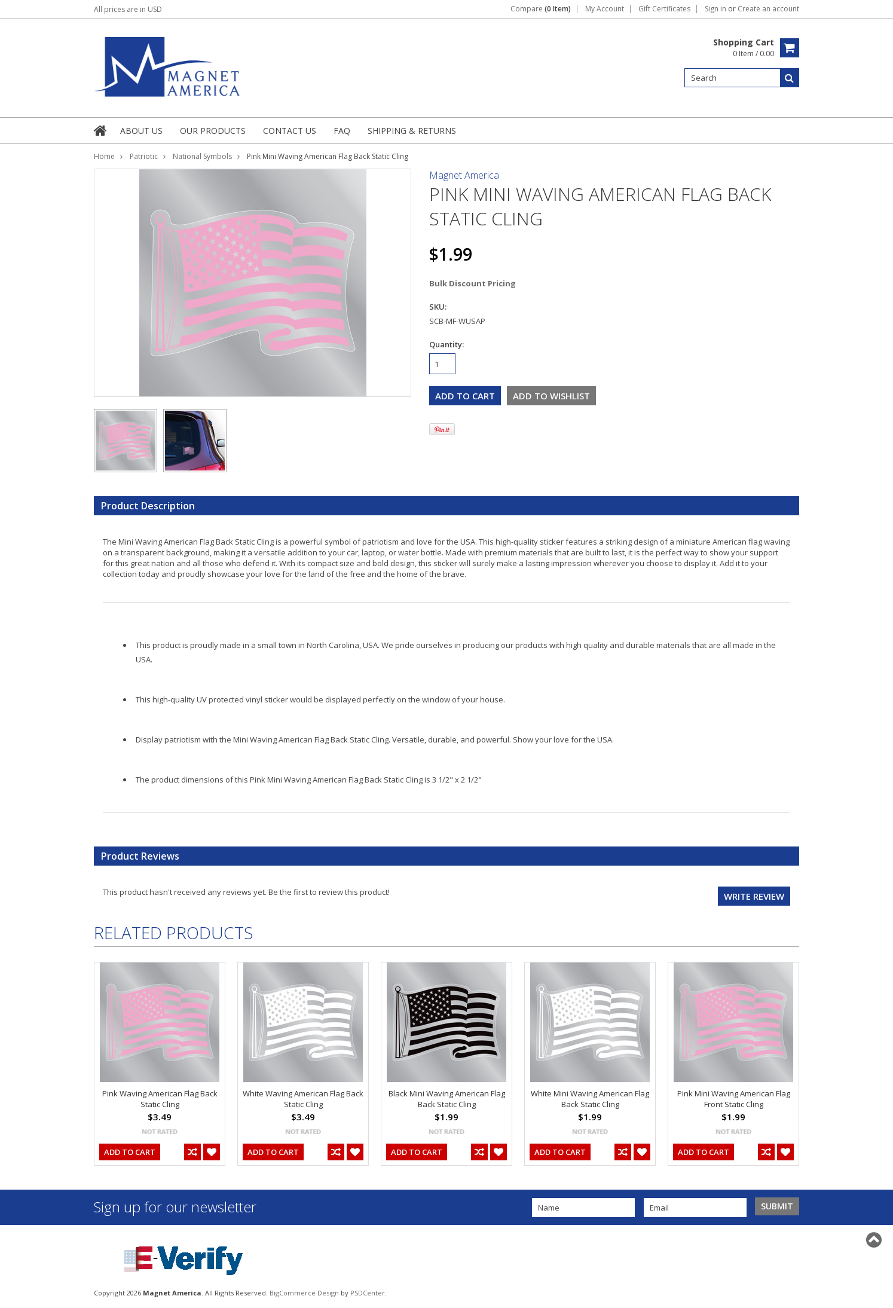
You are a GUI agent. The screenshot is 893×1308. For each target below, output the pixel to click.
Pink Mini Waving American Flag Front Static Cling (733, 1099)
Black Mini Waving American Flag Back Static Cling (447, 1099)
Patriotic (144, 156)
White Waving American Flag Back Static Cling (303, 1099)
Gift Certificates (664, 9)
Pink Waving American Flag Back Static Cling (160, 1099)
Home (104, 156)
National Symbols (202, 156)
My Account (604, 9)
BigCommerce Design (304, 1292)
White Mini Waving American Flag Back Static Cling (590, 1099)
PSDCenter (367, 1292)
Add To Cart (129, 1152)
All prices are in (128, 9)
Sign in (715, 9)
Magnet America (464, 175)
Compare (540, 9)
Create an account (768, 9)
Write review (754, 896)
